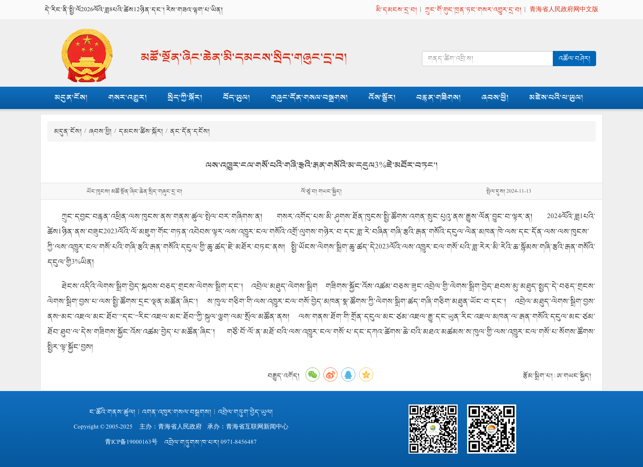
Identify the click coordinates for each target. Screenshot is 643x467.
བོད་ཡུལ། (236, 97)
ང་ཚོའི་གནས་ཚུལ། (112, 412)
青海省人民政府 (180, 427)
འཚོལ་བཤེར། (574, 58)
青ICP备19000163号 (131, 442)
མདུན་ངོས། (71, 97)
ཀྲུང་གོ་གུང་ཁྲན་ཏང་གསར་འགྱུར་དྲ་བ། (473, 9)
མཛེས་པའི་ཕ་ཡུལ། (556, 97)
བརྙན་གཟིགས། (438, 97)
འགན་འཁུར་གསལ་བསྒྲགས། (176, 412)
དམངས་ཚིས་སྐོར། (141, 131)
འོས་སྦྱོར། (382, 97)
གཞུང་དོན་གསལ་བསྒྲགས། (309, 97)
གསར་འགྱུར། (127, 97)
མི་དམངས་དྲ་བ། (396, 9)
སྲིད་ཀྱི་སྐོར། (184, 97)
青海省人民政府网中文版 (564, 9)
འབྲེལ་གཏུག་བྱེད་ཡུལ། (245, 412)
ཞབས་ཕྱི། (495, 97)
